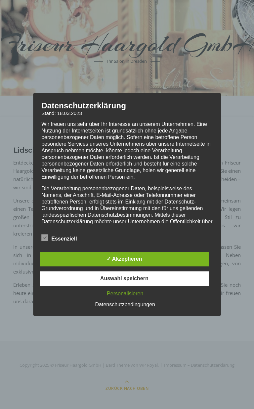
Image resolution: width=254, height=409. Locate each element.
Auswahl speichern (124, 278)
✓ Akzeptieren (124, 259)
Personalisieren (125, 294)
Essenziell (59, 238)
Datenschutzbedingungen (125, 305)
